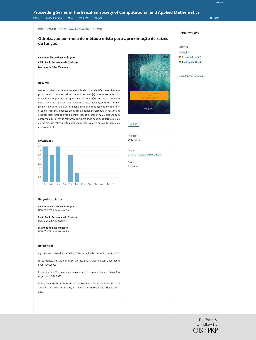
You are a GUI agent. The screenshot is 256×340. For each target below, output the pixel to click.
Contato (97, 17)
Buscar (215, 17)
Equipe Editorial (53, 17)
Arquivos (83, 17)
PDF (135, 124)
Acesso (219, 2)
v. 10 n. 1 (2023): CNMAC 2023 (74, 28)
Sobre (36, 17)
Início (40, 28)
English (186, 52)
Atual (70, 17)
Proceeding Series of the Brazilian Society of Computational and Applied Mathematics (116, 12)
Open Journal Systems (191, 75)
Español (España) (191, 57)
